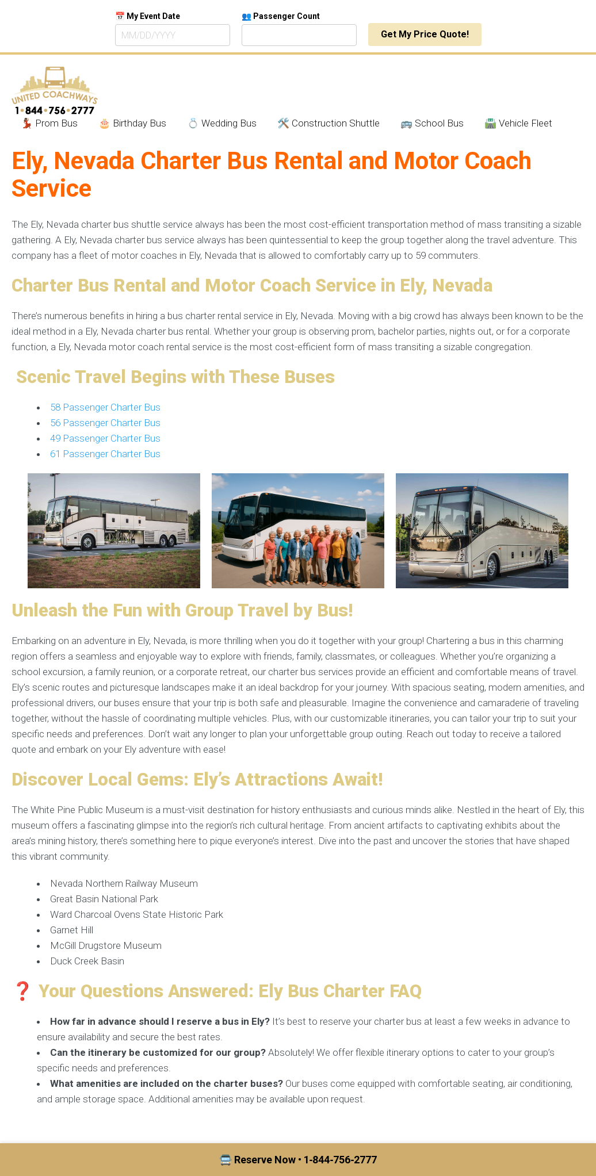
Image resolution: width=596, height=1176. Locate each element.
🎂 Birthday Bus (132, 123)
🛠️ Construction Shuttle (328, 123)
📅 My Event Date (147, 16)
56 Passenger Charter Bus (105, 422)
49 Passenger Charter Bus (105, 438)
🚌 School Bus (432, 123)
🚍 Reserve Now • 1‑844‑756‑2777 (298, 1160)
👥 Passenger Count (281, 16)
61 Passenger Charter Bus (105, 453)
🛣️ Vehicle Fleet (518, 123)
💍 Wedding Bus (222, 123)
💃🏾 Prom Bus (49, 123)
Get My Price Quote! (425, 34)
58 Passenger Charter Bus (105, 407)
